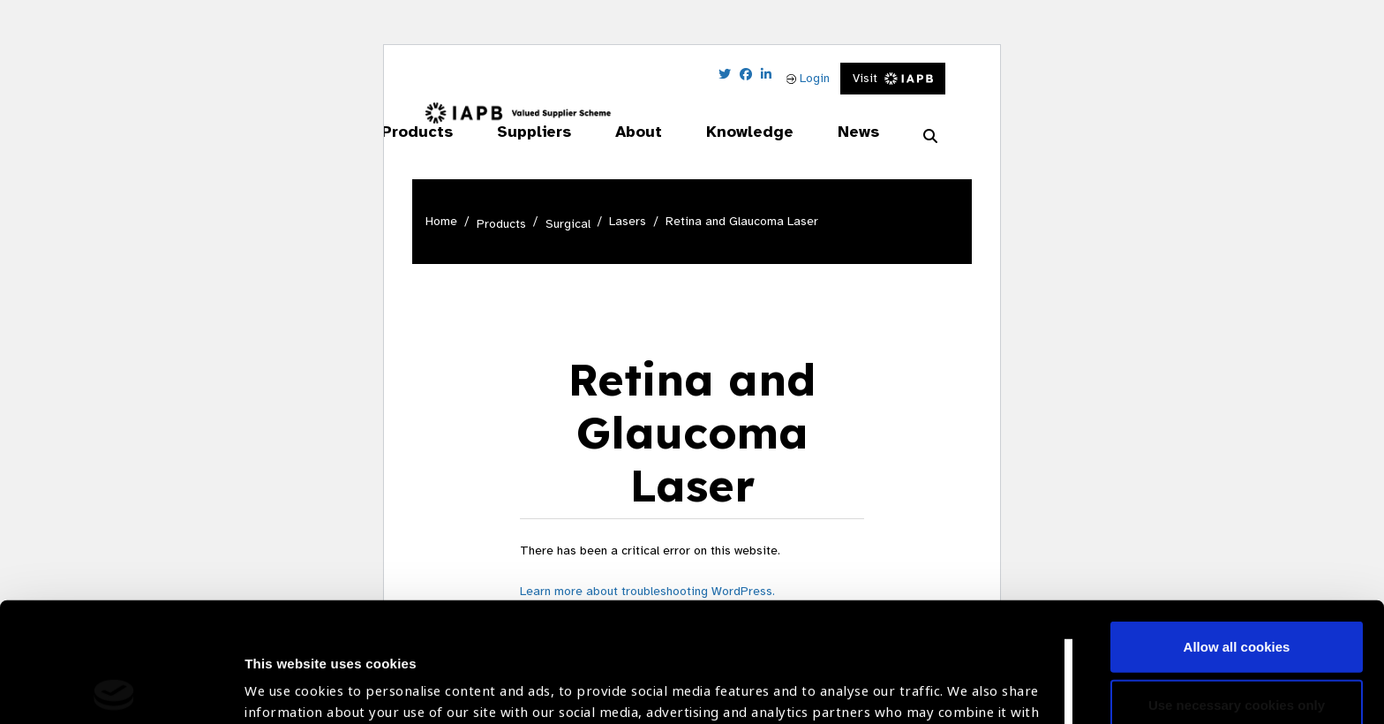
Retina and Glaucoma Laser (742, 221)
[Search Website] (930, 136)
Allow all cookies (1237, 527)
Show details (285, 671)
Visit (893, 78)
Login (808, 78)
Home (441, 221)
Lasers (627, 221)
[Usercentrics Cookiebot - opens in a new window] (114, 689)
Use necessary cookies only (1236, 584)
